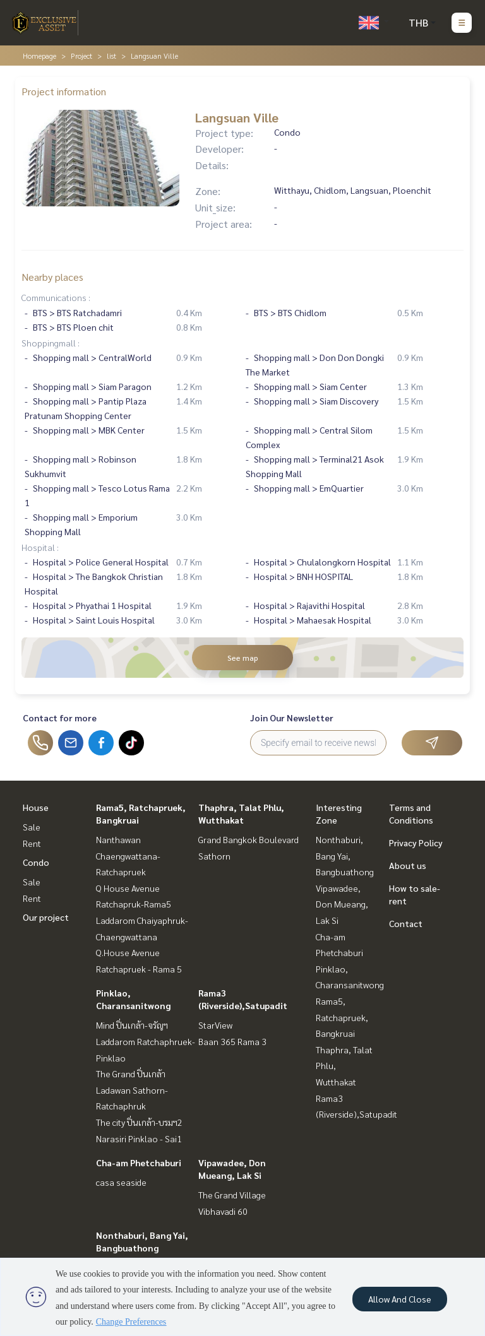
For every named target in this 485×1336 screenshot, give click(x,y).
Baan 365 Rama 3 (232, 1041)
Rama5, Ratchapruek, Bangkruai (342, 1017)
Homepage (39, 55)
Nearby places (52, 276)
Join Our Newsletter (291, 717)
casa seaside (121, 1182)
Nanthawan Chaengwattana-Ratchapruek (128, 855)
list (111, 55)
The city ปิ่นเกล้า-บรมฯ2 (139, 1122)
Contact (405, 923)
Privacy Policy (416, 842)
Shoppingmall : (50, 342)
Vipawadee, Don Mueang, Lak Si (342, 904)
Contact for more (60, 717)
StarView (215, 1025)
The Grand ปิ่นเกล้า (130, 1073)
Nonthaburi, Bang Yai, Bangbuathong (345, 855)
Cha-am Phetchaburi (138, 1162)
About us (407, 865)
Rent (32, 843)
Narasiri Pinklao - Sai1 (139, 1138)
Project (81, 55)
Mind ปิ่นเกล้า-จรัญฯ (132, 1025)
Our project (46, 917)
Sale (31, 826)
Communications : (55, 297)
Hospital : (40, 547)
